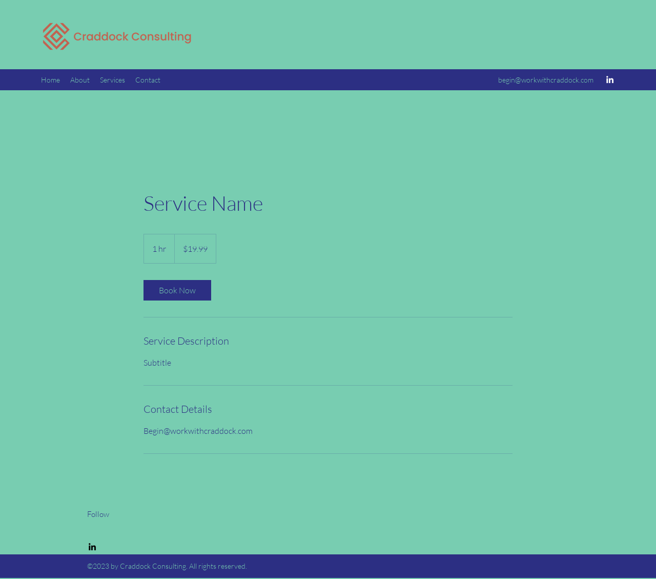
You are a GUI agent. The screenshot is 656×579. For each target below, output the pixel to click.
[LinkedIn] (610, 79)
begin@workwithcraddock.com (545, 79)
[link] (177, 290)
